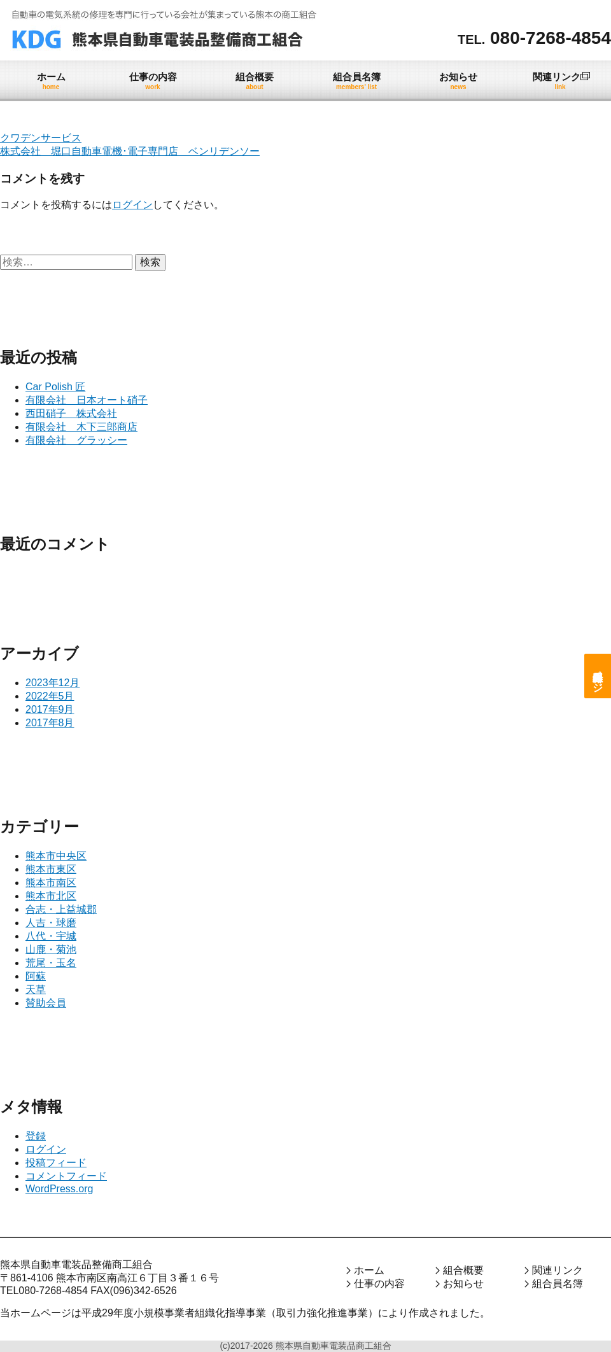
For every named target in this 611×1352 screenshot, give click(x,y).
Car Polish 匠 (55, 386)
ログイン (132, 204)
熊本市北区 (50, 896)
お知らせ (463, 1283)
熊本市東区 (50, 869)
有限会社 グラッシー (76, 440)
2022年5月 (49, 696)
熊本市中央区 (56, 855)
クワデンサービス (40, 137)
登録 (35, 1135)
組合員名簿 (557, 1283)
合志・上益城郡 (61, 909)
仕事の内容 (379, 1283)
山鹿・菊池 (50, 949)
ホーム (369, 1270)
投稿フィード (56, 1162)
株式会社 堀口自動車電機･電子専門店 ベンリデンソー (130, 151)
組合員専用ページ (598, 676)
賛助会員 (45, 1002)
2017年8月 (49, 722)
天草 (35, 989)
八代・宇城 (50, 936)
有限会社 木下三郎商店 (81, 426)
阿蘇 (35, 976)
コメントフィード (66, 1176)
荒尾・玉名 (50, 962)
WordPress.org (59, 1188)
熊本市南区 (50, 882)
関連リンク (557, 1270)
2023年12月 (52, 682)
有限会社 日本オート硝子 (86, 400)
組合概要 (463, 1270)
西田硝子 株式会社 (71, 413)
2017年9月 (49, 709)
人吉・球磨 (50, 922)
